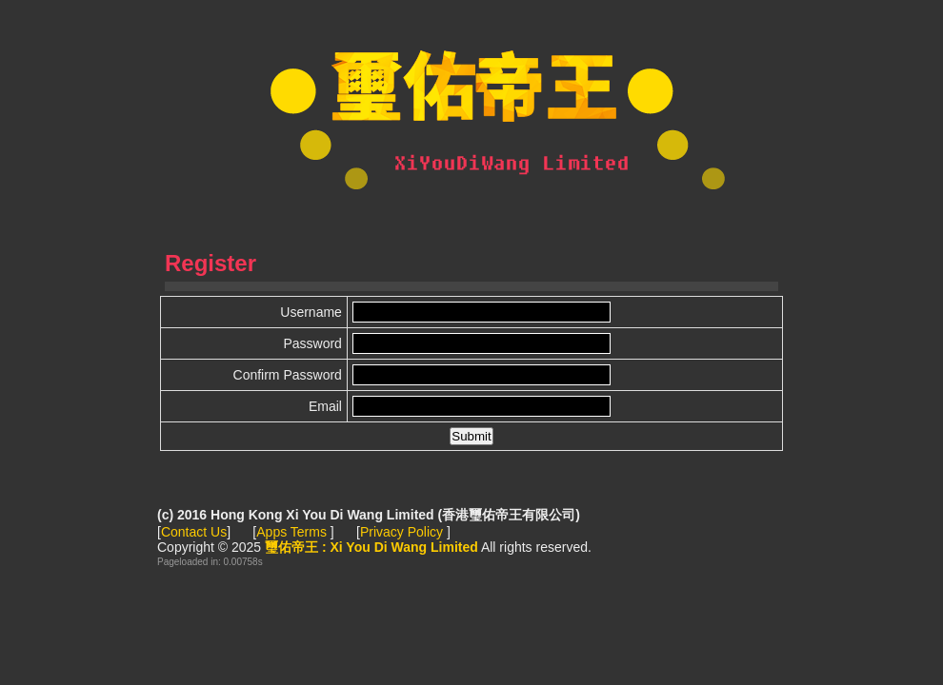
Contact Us (194, 531)
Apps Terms (293, 531)
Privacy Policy (403, 531)
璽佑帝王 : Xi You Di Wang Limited (471, 114)
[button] (471, 436)
